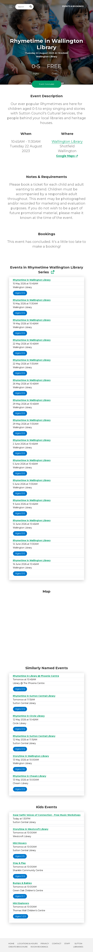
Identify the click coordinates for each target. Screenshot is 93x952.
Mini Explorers (21, 903)
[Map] (46, 627)
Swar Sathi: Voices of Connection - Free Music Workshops (46, 815)
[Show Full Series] (53, 272)
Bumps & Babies (22, 883)
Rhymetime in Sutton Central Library (34, 696)
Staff (67, 943)
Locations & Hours (27, 943)
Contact (56, 943)
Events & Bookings (73, 6)
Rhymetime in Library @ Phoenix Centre (36, 676)
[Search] (21, 6)
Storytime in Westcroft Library (30, 829)
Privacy (45, 943)
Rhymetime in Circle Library (29, 716)
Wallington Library (67, 141)
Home (11, 943)
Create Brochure (18, 947)
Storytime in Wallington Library (31, 756)
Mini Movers (20, 843)
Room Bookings (39, 947)
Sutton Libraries (78, 945)
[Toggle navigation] (10, 6)
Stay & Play (19, 863)
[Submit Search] (31, 6)
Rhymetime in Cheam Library (29, 776)
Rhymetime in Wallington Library (32, 280)
